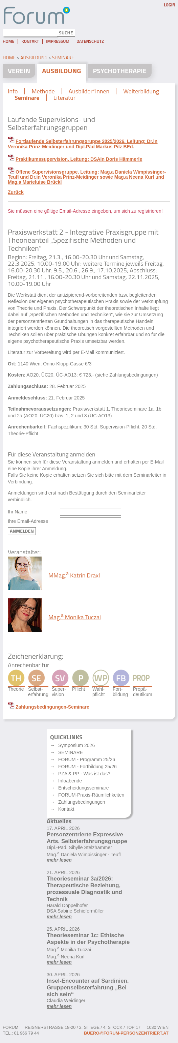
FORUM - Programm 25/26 (86, 759)
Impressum (57, 41)
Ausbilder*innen (89, 91)
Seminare (63, 57)
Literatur (64, 97)
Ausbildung (33, 57)
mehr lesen (59, 860)
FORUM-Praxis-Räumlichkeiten (91, 795)
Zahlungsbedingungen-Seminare (52, 707)
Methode (42, 91)
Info (13, 91)
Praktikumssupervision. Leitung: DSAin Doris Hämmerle (79, 159)
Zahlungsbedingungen (81, 802)
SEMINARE (70, 752)
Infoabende (70, 780)
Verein (19, 70)
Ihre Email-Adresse (28, 521)
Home (8, 41)
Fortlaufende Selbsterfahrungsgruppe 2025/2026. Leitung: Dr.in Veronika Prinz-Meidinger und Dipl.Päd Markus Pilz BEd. (82, 144)
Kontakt (30, 41)
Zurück (16, 192)
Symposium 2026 (76, 745)
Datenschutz (90, 41)
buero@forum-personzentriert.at (126, 1033)
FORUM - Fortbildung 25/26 (87, 766)
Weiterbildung (141, 91)
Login (169, 5)
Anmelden (22, 530)
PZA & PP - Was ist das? (84, 773)
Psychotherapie (120, 70)
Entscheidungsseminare (83, 788)
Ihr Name (17, 511)
